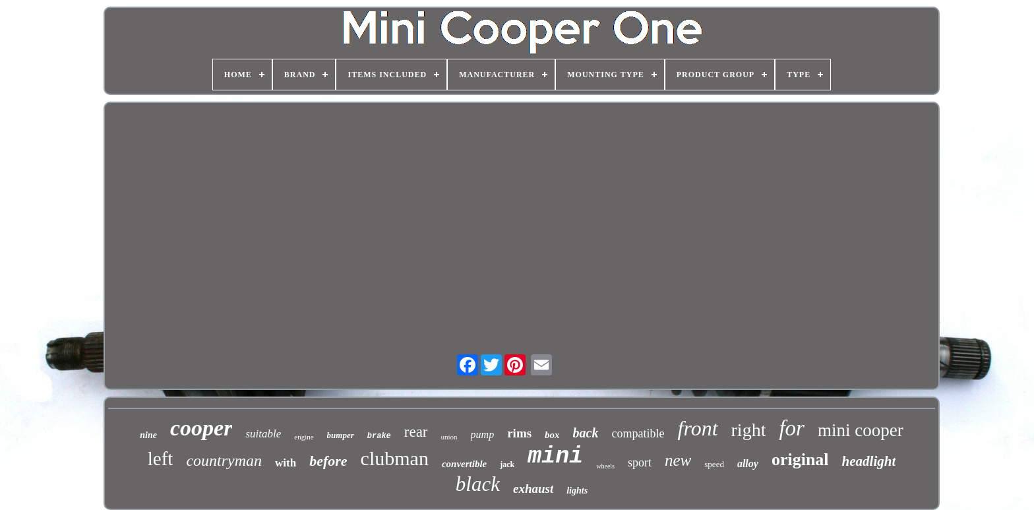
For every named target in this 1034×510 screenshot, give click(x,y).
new (678, 460)
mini (555, 456)
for (792, 428)
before (328, 461)
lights (577, 490)
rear (416, 432)
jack (507, 464)
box (552, 435)
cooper (201, 428)
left (160, 458)
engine (303, 437)
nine (148, 435)
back (586, 433)
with (285, 463)
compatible (638, 433)
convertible (464, 464)
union (449, 437)
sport (640, 462)
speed (714, 464)
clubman (395, 458)
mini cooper (860, 430)
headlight (869, 461)
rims (519, 433)
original (800, 459)
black (478, 483)
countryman (224, 460)
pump (483, 434)
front (697, 428)
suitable (263, 434)
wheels (605, 466)
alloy (747, 463)
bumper (340, 435)
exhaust (533, 488)
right (748, 430)
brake (379, 436)
